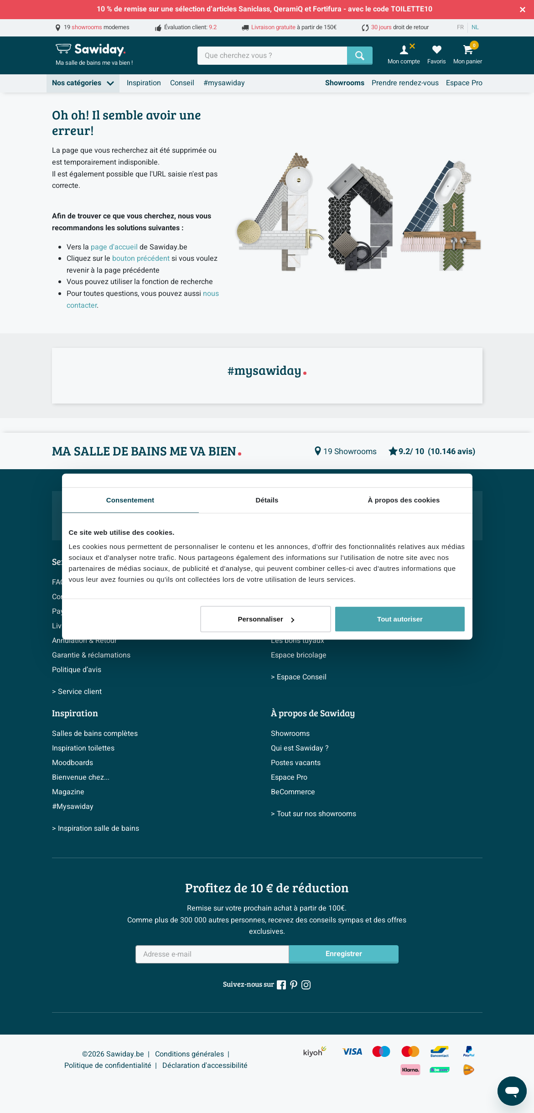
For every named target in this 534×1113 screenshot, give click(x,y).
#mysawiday (224, 83)
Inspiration (144, 83)
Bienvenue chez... (80, 777)
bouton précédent (141, 258)
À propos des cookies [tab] (404, 499)
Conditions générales (189, 1054)
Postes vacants (296, 762)
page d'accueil (114, 247)
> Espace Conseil (299, 677)
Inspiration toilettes (83, 748)
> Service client (77, 691)
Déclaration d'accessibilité (205, 1065)
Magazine (68, 792)
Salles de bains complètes (95, 733)
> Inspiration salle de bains (95, 828)
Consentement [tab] (130, 499)
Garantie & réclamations (91, 655)
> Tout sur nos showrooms (313, 813)
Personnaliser (266, 619)
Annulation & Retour (84, 640)
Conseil (182, 83)
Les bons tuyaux (297, 640)
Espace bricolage (299, 655)
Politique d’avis (76, 669)
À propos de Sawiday (313, 712)
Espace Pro (464, 83)
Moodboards (72, 762)
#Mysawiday (72, 806)
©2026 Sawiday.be (113, 1054)
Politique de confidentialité (107, 1065)
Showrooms (344, 83)
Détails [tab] (267, 499)
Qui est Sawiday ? (300, 748)
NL (475, 27)
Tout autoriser (400, 619)
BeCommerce (293, 792)
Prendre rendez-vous (405, 83)
